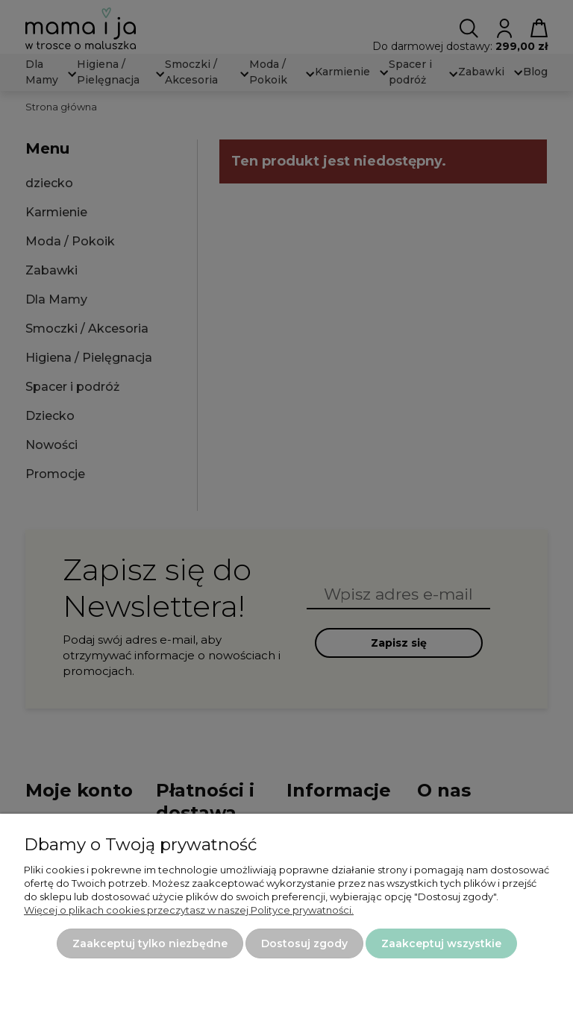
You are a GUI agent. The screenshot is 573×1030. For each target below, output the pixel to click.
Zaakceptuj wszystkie (441, 943)
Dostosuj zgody (304, 943)
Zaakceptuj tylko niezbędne (150, 943)
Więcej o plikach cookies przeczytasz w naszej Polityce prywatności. (189, 910)
